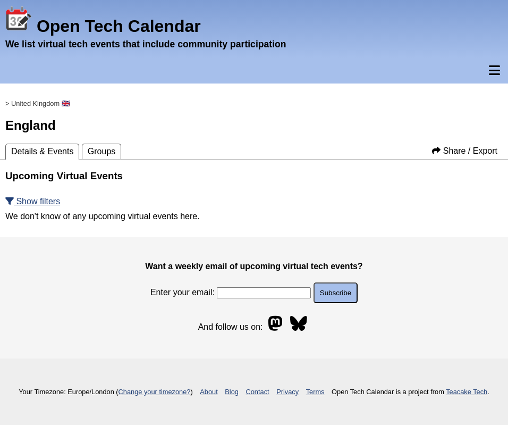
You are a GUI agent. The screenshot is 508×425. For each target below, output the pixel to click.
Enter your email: (230, 292)
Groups (101, 151)
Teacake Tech (466, 392)
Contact (257, 392)
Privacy (287, 392)
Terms (315, 392)
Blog (232, 392)
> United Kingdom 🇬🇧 (37, 103)
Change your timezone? (154, 392)
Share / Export (464, 150)
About (208, 392)
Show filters (32, 201)
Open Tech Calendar (103, 26)
